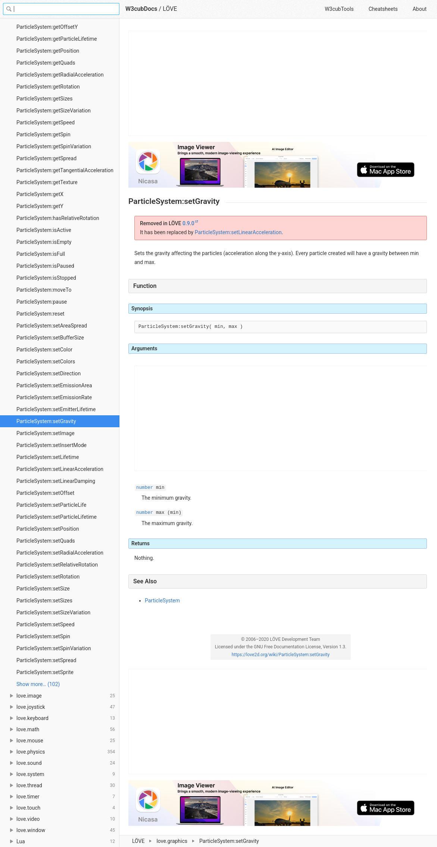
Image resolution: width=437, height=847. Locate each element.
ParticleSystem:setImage (45, 433)
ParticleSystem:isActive (43, 230)
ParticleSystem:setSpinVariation (53, 648)
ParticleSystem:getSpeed (45, 122)
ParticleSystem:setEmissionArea (54, 385)
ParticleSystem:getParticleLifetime (56, 39)
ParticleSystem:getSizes (44, 99)
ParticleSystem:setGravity (46, 421)
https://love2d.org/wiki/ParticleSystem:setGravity (281, 654)
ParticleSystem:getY (39, 206)
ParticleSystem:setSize (43, 589)
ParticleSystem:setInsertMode (51, 445)
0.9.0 (188, 223)
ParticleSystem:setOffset (45, 493)
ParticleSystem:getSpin (43, 134)
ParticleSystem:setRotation (47, 577)
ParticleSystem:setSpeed (45, 624)
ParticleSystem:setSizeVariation (53, 612)
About (420, 9)
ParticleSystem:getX (39, 194)
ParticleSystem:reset (40, 314)
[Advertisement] (278, 83)
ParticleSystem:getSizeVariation (53, 111)
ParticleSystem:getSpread (46, 158)
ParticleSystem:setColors (45, 361)
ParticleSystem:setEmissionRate (54, 397)
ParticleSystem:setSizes (44, 601)
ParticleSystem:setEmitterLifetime (56, 409)
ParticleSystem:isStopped (46, 278)
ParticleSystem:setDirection (48, 373)
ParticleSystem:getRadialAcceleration (60, 75)
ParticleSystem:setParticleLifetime (56, 517)
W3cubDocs (141, 8)
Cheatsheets (383, 9)
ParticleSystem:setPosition (47, 529)
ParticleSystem (162, 601)
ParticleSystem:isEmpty (43, 242)
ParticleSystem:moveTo (43, 290)
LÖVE (138, 841)
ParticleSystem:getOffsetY (47, 27)
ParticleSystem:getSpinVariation (53, 146)
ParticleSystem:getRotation (48, 87)
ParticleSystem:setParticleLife (51, 505)
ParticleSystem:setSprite (45, 672)
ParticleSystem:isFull (40, 254)
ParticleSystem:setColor (44, 350)
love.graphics (171, 841)
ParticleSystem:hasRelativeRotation (57, 218)
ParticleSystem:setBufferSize (50, 338)
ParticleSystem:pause (41, 302)
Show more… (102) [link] (38, 684)
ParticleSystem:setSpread (46, 660)
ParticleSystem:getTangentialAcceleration (64, 170)
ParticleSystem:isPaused (45, 266)
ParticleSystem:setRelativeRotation (57, 565)
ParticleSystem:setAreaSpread (51, 326)
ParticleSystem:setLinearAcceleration (59, 469)
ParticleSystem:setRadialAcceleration (59, 553)
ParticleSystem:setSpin (43, 636)
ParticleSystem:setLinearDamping (55, 481)
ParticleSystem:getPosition (47, 51)
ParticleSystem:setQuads (45, 541)
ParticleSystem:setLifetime (47, 457)
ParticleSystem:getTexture (47, 182)
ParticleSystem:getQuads (45, 63)
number (144, 487)
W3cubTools (339, 9)
